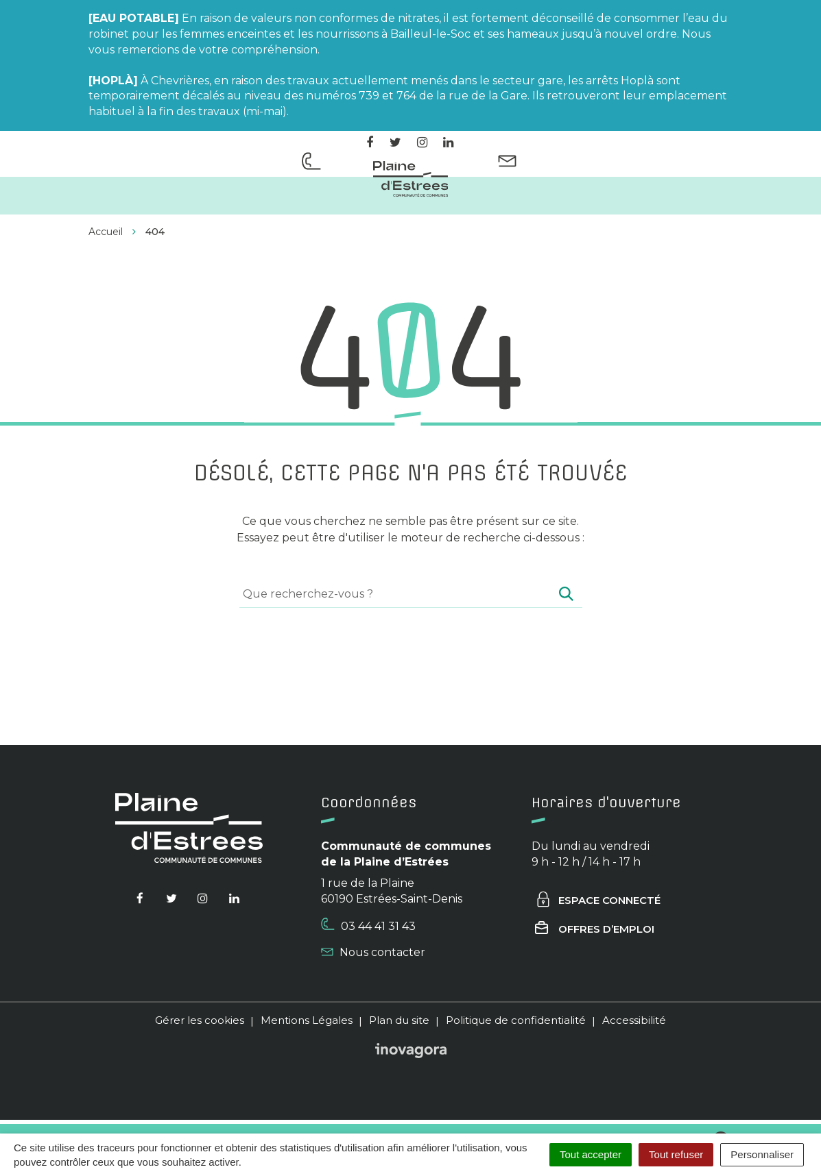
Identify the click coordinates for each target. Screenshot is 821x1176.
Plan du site (399, 1020)
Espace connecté (598, 900)
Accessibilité (634, 1020)
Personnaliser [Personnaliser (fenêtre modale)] (762, 1154)
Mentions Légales (307, 1020)
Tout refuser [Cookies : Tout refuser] (676, 1154)
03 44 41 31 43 (368, 925)
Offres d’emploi (594, 928)
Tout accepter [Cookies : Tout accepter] (590, 1154)
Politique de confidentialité (516, 1020)
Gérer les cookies (199, 1020)
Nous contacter (373, 952)
